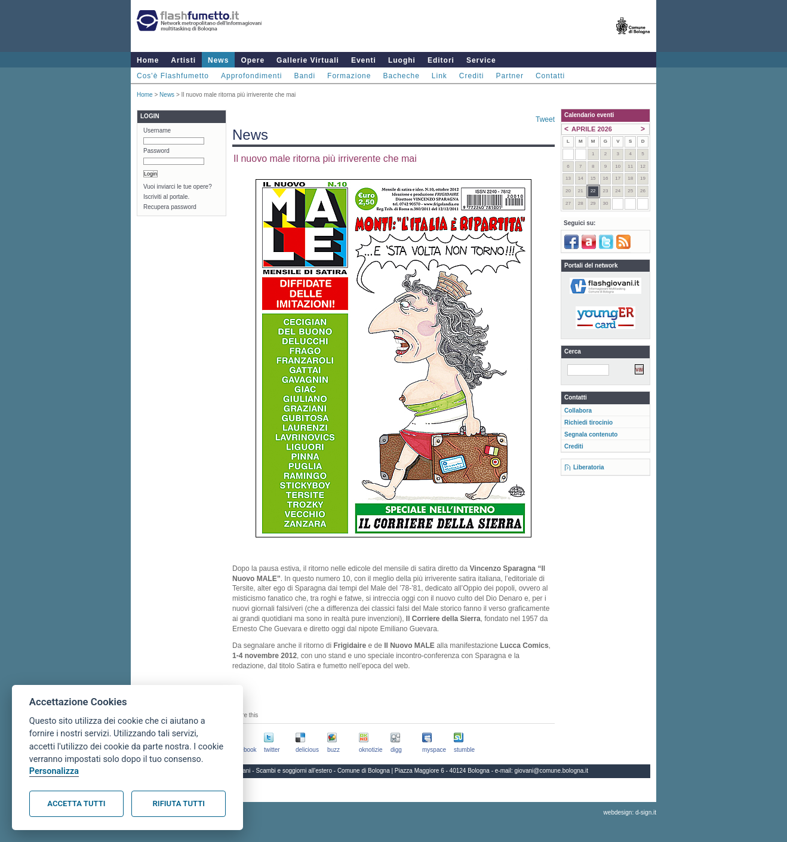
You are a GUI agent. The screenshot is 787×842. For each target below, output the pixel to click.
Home (148, 60)
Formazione (349, 76)
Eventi (363, 60)
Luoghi (402, 60)
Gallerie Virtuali (307, 60)
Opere (253, 60)
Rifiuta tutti (179, 803)
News (218, 60)
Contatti (550, 76)
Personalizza (54, 771)
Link (439, 76)
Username (157, 130)
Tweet (545, 119)
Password (156, 150)
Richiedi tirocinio (588, 422)
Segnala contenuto (590, 434)
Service (481, 60)
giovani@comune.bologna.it (552, 770)
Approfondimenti (251, 76)
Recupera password (169, 207)
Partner (510, 76)
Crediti (471, 76)
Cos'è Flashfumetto (173, 76)
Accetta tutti (76, 803)
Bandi (304, 76)
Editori (441, 60)
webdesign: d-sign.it (630, 812)
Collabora (578, 410)
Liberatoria (588, 467)
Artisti (183, 60)
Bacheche (401, 76)
